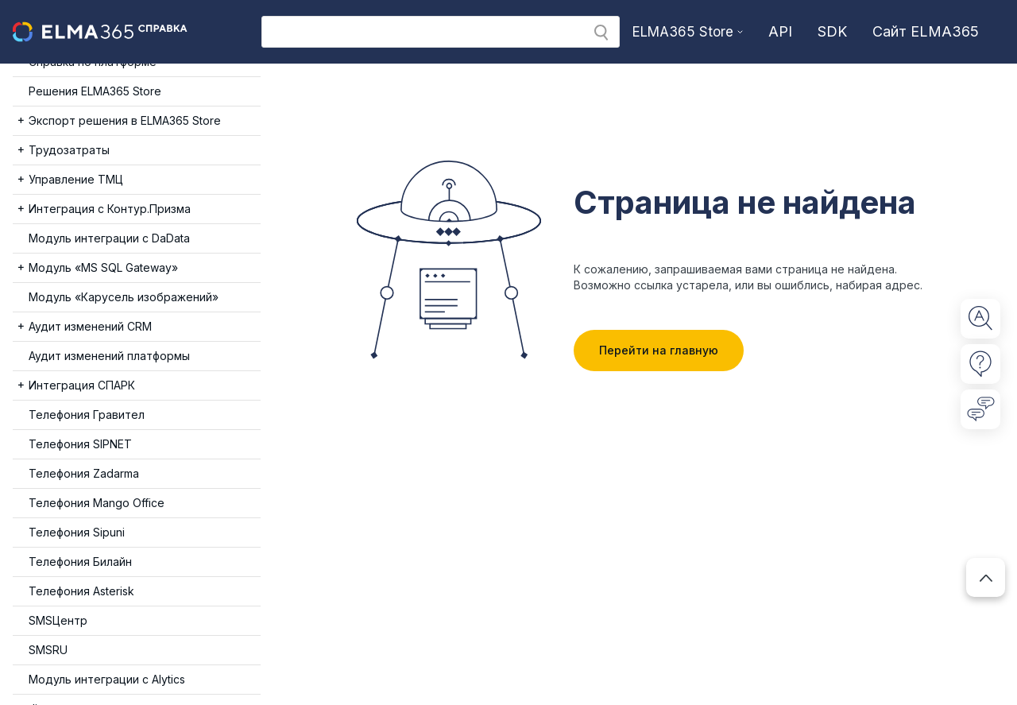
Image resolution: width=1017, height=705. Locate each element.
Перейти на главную (658, 350)
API (780, 31)
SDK (832, 31)
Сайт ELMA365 (925, 31)
